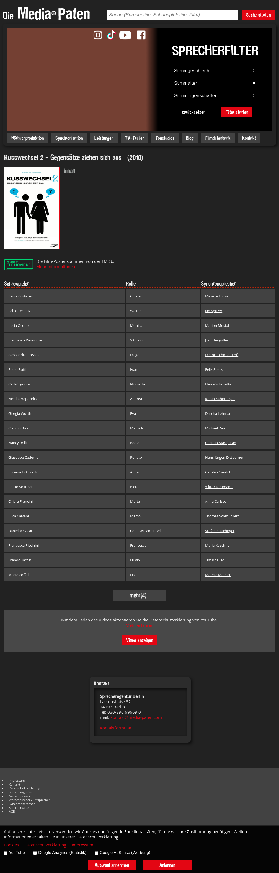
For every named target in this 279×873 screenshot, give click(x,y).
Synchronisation (69, 137)
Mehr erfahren (139, 625)
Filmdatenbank (218, 137)
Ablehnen (167, 865)
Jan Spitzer (213, 310)
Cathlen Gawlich (218, 472)
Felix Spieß (214, 369)
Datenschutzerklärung (24, 788)
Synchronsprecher (22, 804)
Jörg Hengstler (216, 340)
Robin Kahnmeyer (220, 398)
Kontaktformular (115, 727)
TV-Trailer (134, 137)
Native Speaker (19, 796)
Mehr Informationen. (56, 266)
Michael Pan (215, 428)
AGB (12, 812)
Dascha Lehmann (219, 413)
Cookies (11, 845)
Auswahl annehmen (112, 865)
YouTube (17, 852)
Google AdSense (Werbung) (125, 852)
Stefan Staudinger (219, 530)
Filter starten (237, 111)
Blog (190, 137)
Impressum (17, 781)
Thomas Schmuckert (222, 516)
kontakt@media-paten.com (136, 717)
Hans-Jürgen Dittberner (224, 457)
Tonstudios (165, 137)
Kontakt (249, 137)
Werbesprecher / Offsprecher (29, 800)
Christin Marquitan (220, 442)
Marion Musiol (217, 325)
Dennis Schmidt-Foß (221, 354)
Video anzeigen (139, 640)
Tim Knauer (214, 560)
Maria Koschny (217, 545)
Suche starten (258, 14)
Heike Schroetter (219, 384)
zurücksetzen (193, 111)
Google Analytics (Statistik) (62, 852)
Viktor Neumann (218, 486)
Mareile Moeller (218, 574)
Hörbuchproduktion (27, 137)
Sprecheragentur (20, 792)
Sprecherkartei (19, 808)
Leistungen (103, 137)
